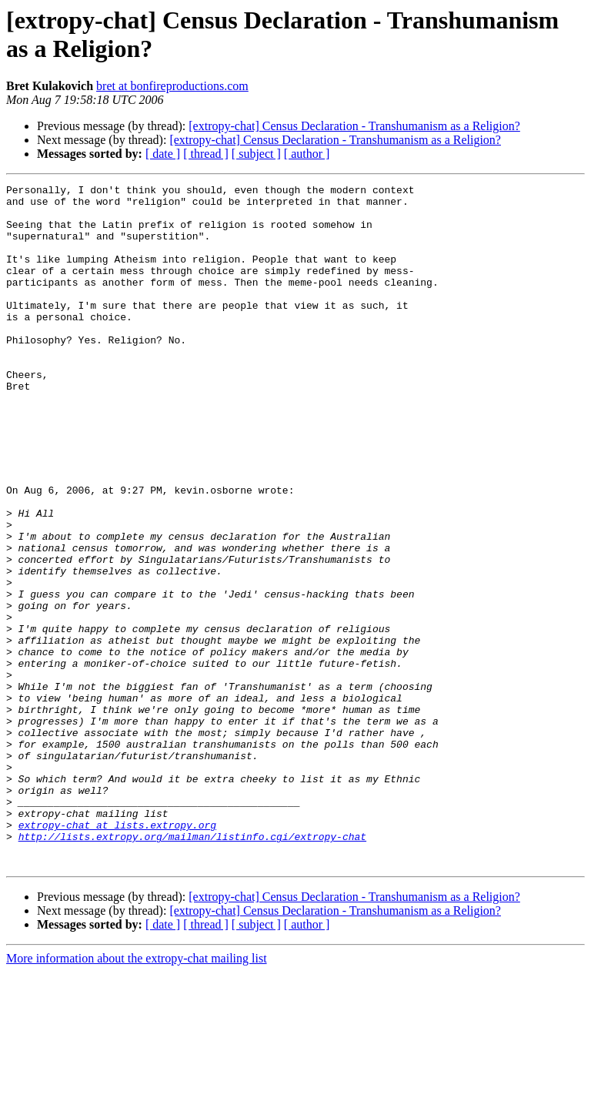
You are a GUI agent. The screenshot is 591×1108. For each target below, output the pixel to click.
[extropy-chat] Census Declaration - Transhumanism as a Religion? (354, 125)
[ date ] (162, 153)
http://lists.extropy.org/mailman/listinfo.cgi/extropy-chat (192, 968)
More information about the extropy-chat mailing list (136, 1094)
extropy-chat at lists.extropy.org (117, 954)
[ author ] (307, 153)
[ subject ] (256, 153)
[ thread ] (206, 153)
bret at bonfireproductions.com (172, 85)
